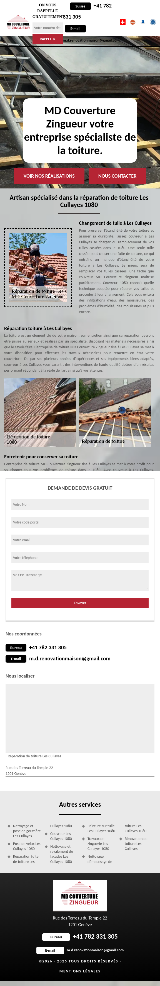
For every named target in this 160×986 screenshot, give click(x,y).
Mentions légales (80, 971)
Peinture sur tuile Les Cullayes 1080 (101, 828)
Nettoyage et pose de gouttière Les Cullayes (27, 831)
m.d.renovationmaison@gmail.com (70, 658)
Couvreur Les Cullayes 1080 (61, 836)
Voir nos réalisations (49, 176)
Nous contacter (117, 176)
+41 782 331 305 (48, 647)
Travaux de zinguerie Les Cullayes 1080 (98, 843)
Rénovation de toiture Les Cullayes (136, 843)
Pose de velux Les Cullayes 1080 (27, 846)
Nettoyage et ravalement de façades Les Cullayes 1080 (61, 854)
